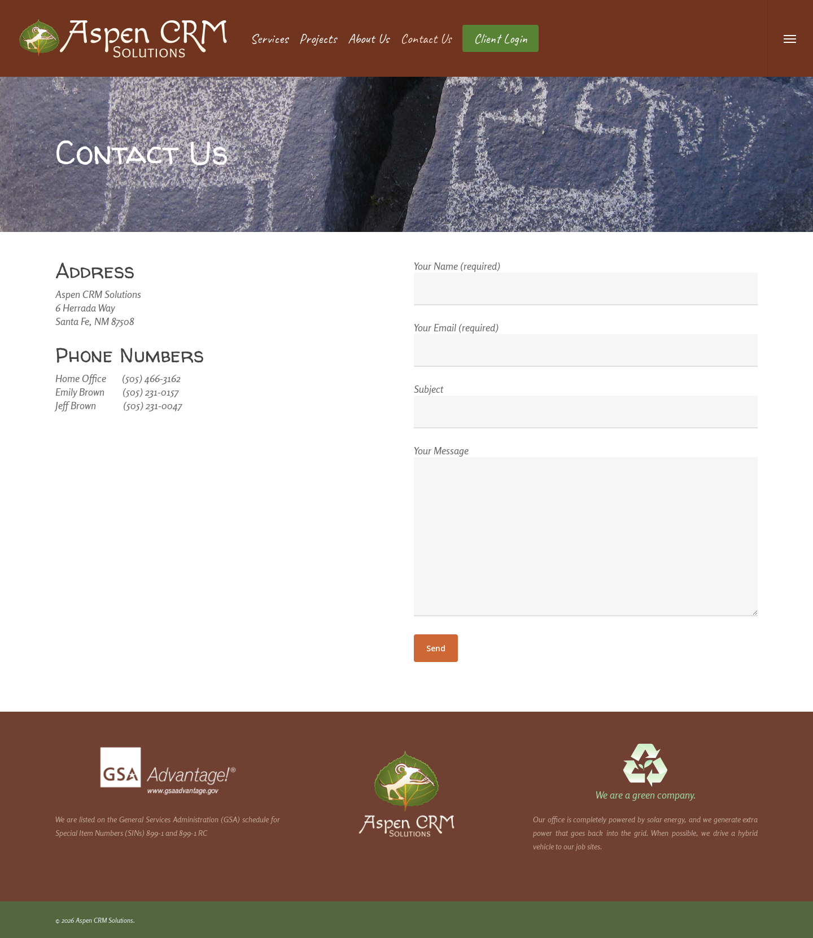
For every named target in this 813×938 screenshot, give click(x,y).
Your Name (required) (586, 282)
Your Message (586, 531)
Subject (586, 405)
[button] (790, 38)
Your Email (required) (586, 344)
